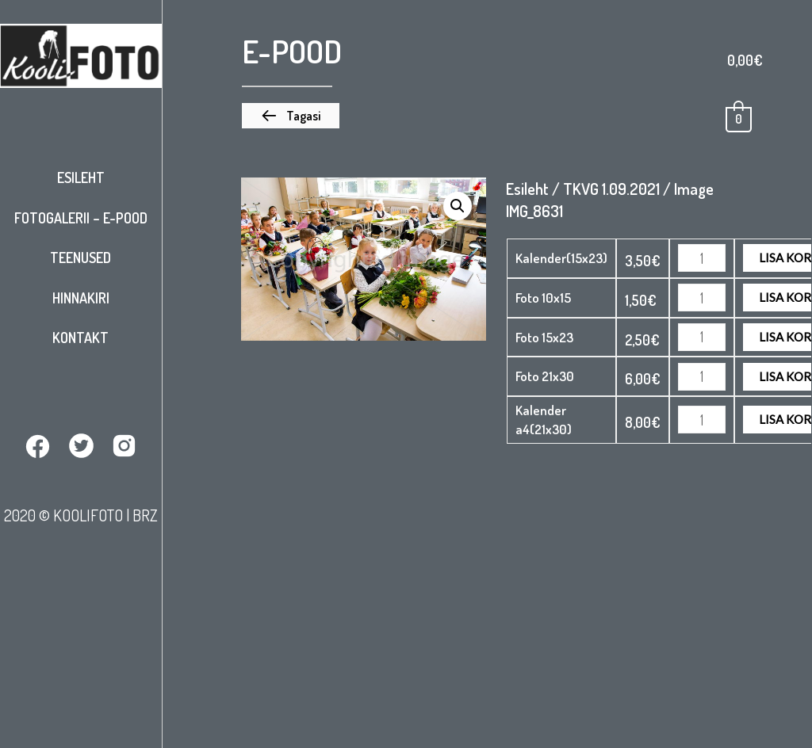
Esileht (81, 177)
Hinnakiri (80, 298)
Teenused (80, 257)
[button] (290, 115)
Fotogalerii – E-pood (80, 218)
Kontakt (80, 337)
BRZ (145, 515)
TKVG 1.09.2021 (611, 188)
